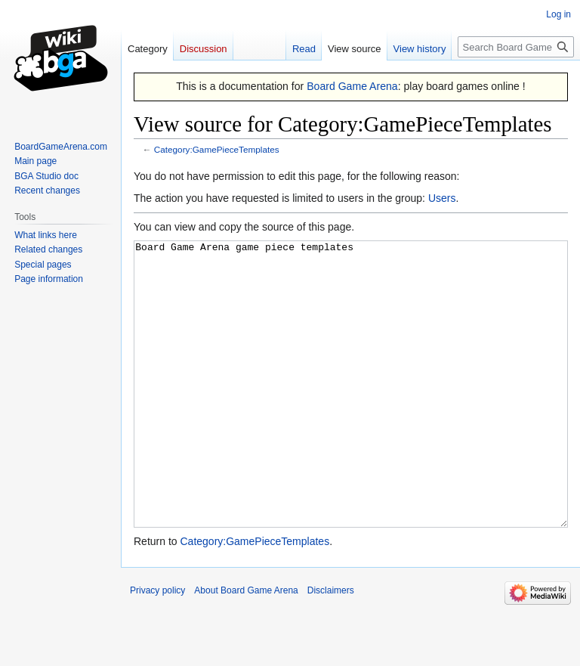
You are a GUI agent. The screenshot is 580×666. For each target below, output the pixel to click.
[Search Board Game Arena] (516, 46)
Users (442, 198)
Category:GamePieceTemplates (216, 149)
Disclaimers (330, 647)
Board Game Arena (352, 86)
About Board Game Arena (246, 647)
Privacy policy (157, 647)
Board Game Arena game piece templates (351, 412)
